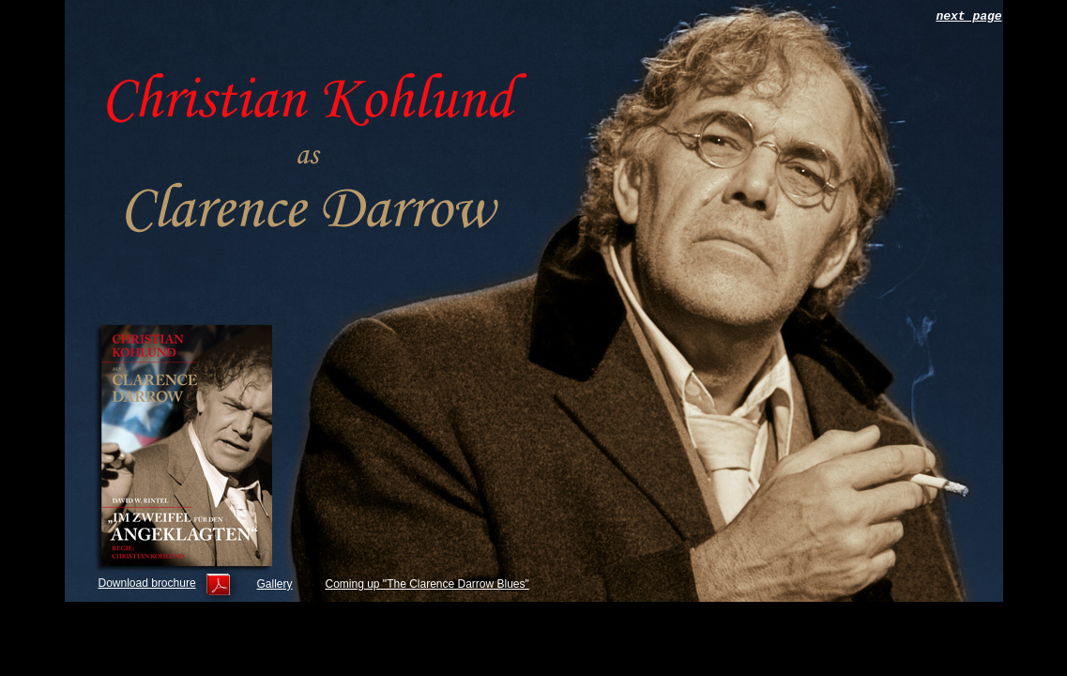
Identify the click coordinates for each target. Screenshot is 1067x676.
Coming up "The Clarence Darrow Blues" (427, 584)
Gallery (275, 584)
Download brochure (147, 583)
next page (968, 16)
